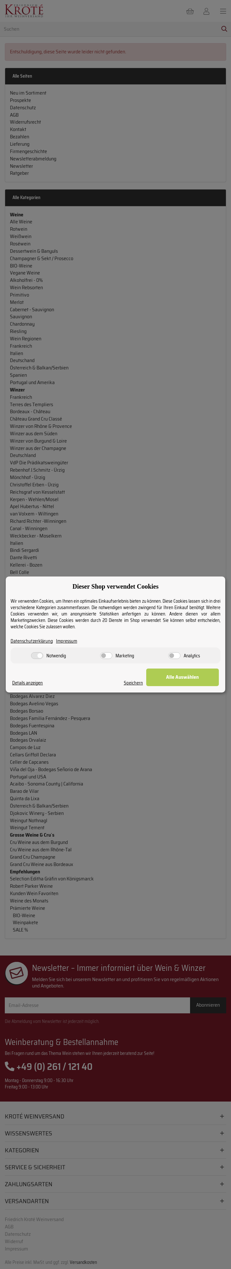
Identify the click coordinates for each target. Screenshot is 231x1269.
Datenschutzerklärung (32, 641)
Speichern (142, 683)
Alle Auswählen (187, 677)
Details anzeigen (27, 683)
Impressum (66, 641)
